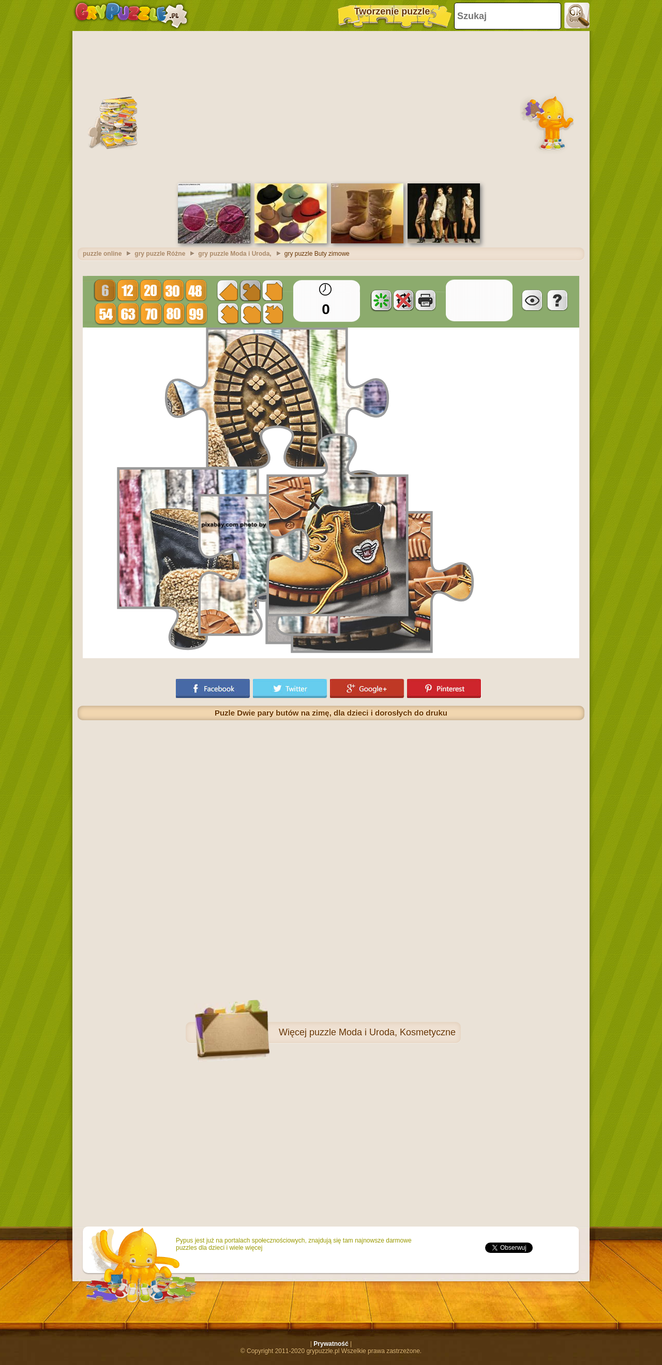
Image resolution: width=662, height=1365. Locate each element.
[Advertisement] (331, 106)
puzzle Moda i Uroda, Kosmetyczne (382, 1032)
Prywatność (330, 1343)
